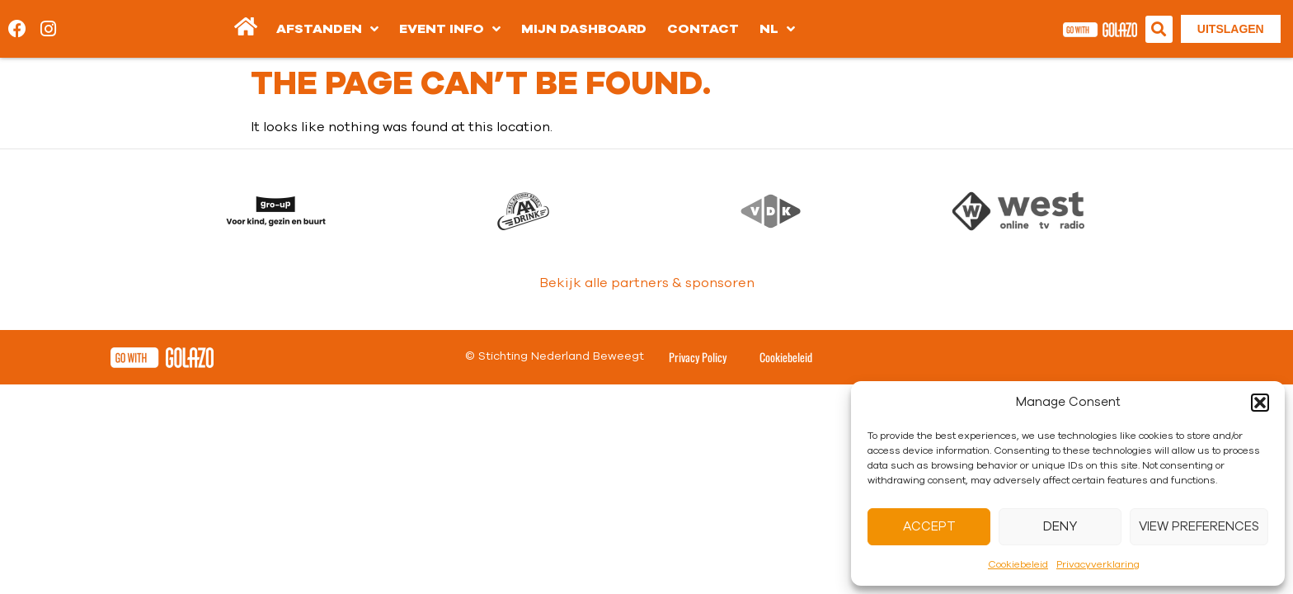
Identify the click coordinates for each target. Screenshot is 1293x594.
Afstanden (327, 29)
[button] (1260, 402)
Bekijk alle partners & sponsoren (647, 283)
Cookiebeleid (1018, 564)
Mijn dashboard (583, 28)
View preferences (1199, 527)
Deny (1060, 527)
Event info (450, 29)
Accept (929, 527)
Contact (703, 28)
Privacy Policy (697, 356)
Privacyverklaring (1098, 564)
